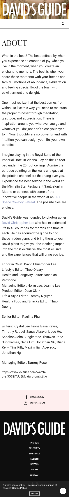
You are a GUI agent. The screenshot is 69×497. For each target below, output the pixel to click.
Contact (34, 475)
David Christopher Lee (18, 223)
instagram (34, 403)
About (34, 469)
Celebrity (34, 448)
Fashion (34, 443)
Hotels (34, 464)
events (34, 459)
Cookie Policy (19, 491)
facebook (34, 397)
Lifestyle (34, 453)
